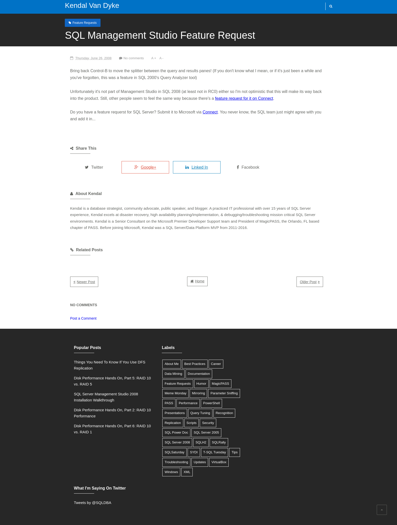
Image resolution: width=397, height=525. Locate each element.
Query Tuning (195, 413)
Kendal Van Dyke (90, 5)
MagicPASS (214, 383)
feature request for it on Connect (222, 98)
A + (147, 58)
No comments (127, 58)
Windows (165, 472)
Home (199, 281)
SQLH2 (195, 442)
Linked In (192, 167)
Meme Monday (170, 393)
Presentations (169, 413)
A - (155, 58)
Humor (196, 383)
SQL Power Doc (171, 432)
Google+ (140, 167)
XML (181, 472)
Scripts (186, 423)
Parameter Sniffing (218, 393)
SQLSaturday (169, 452)
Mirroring (192, 393)
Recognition (219, 413)
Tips (229, 452)
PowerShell (205, 403)
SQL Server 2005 (200, 432)
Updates (194, 462)
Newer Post (79, 282)
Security (202, 423)
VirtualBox (213, 462)
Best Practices (189, 364)
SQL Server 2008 (171, 442)
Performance (182, 403)
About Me (166, 364)
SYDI (188, 452)
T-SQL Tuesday (208, 452)
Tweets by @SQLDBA (264, 362)
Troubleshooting (171, 462)
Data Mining (167, 374)
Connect (203, 112)
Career (210, 364)
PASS (163, 403)
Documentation (193, 374)
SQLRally (213, 442)
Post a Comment (76, 318)
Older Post (315, 282)
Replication (167, 423)
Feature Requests (83, 22)
